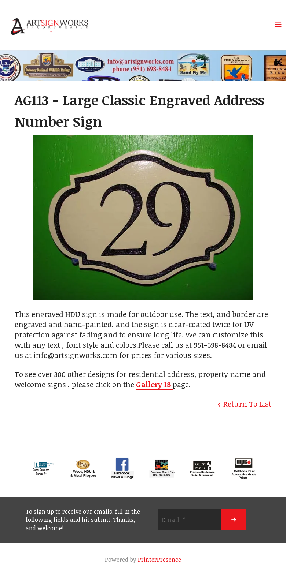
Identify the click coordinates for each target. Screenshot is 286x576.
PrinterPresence (159, 560)
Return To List (247, 404)
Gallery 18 (154, 384)
